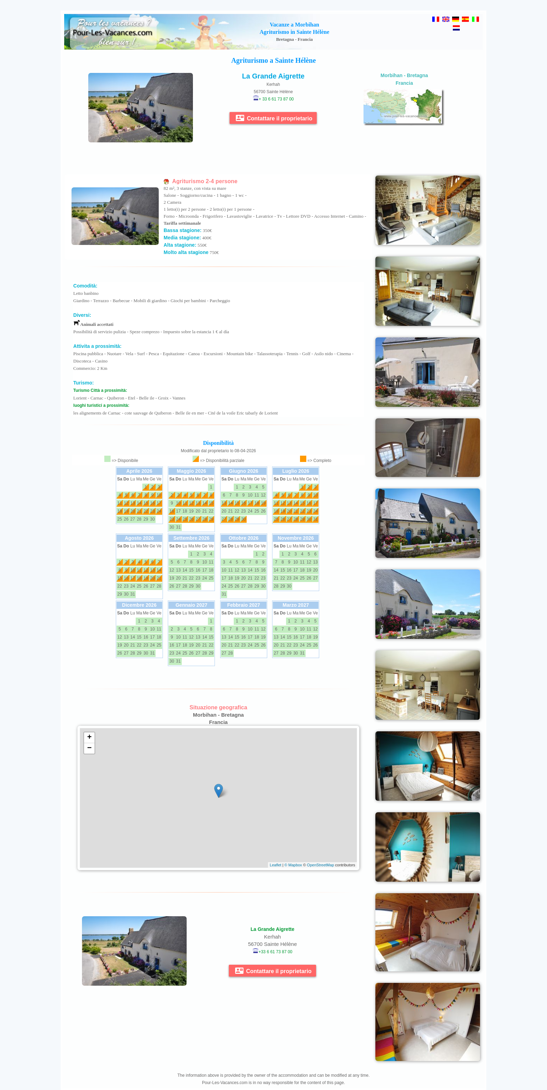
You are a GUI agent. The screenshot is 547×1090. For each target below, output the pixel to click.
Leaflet (275, 865)
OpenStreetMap (320, 865)
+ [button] (89, 737)
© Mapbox (293, 865)
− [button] (89, 748)
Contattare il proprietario (274, 118)
